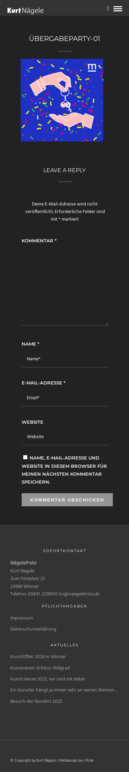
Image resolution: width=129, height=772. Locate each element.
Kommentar (39, 240)
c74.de (88, 761)
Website (32, 422)
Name (30, 344)
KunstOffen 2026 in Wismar (38, 657)
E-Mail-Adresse (43, 382)
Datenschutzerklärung (33, 629)
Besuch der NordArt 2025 (36, 702)
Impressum (21, 618)
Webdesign (68, 761)
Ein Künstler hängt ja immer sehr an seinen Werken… (64, 690)
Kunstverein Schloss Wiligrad (40, 668)
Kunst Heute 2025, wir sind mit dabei (47, 679)
